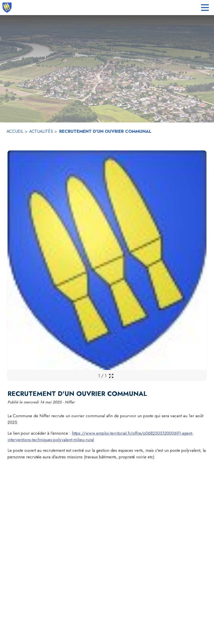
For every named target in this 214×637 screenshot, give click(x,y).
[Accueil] (7, 8)
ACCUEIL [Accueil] (15, 131)
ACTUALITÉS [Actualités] (41, 131)
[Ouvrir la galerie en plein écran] (111, 375)
